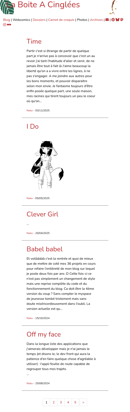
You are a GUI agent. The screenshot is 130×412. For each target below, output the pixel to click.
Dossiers (39, 20)
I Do (33, 126)
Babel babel (45, 249)
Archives (96, 20)
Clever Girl (42, 214)
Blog (6, 20)
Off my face (44, 334)
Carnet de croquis (61, 20)
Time (34, 41)
